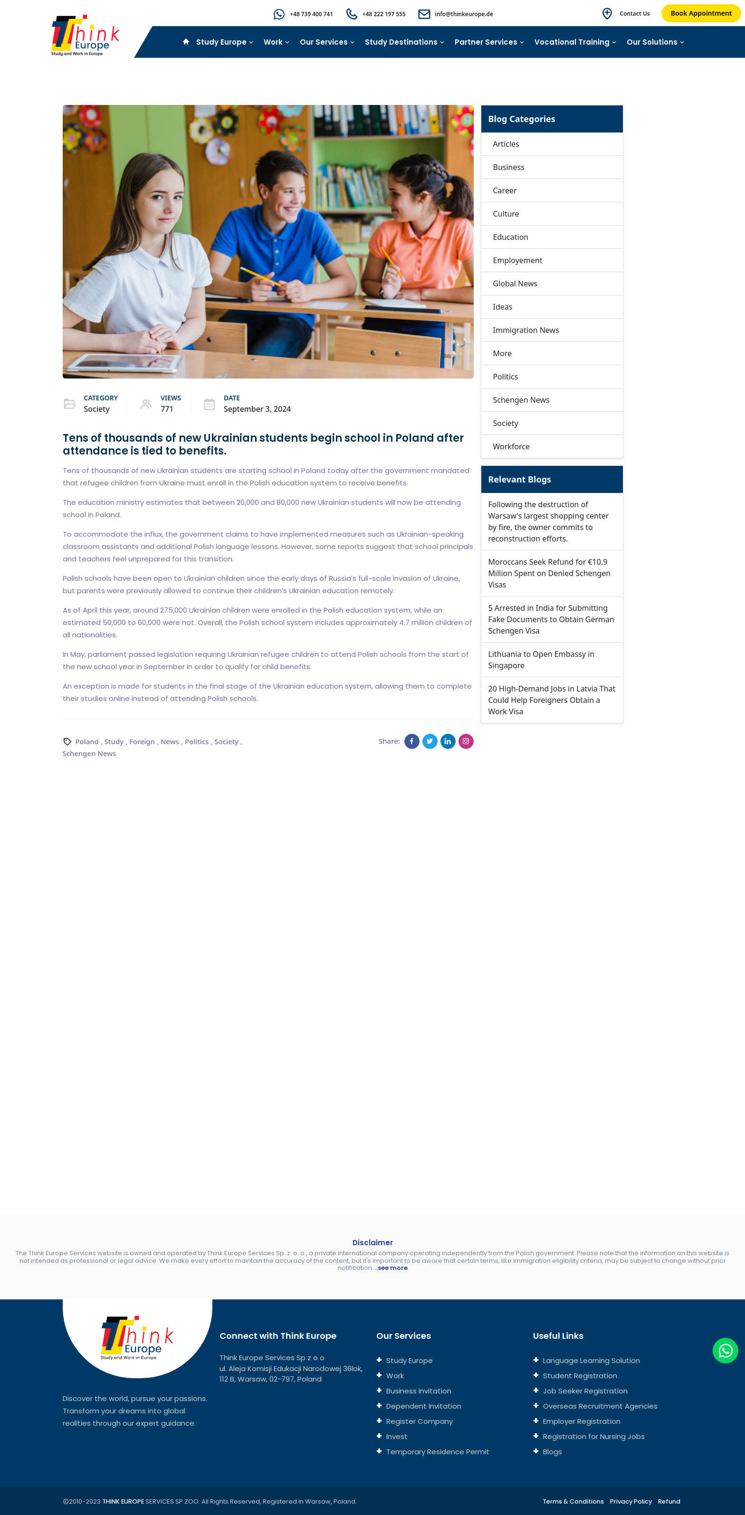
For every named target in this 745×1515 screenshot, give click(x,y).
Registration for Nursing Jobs (593, 1436)
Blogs (551, 1452)
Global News (515, 283)
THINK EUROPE (124, 1501)
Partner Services (490, 42)
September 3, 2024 (258, 409)
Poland (87, 741)
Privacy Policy (630, 1501)
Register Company (418, 1421)
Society (97, 409)
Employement (518, 260)
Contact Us (635, 13)
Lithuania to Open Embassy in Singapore (541, 660)
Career (505, 190)
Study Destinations (405, 42)
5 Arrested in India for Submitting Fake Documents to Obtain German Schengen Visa (551, 619)
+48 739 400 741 (310, 14)
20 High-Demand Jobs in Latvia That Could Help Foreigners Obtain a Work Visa (552, 700)
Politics (197, 741)
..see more (391, 1267)
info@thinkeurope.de (463, 14)
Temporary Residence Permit (436, 1452)
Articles (506, 144)
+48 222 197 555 (383, 14)
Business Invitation (417, 1391)
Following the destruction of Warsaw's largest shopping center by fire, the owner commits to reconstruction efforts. (548, 521)
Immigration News (526, 330)
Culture (506, 213)
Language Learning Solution (590, 1360)
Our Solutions (656, 42)
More (502, 353)
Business (509, 167)
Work (277, 42)
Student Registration (579, 1376)
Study (114, 741)
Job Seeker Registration (584, 1391)
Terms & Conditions (571, 1501)
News (170, 741)
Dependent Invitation (422, 1406)
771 (167, 409)
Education (511, 237)
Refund (669, 1501)
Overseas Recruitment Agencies (599, 1406)
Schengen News (90, 753)
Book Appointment (701, 13)
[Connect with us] (582, 947)
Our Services (327, 42)
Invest (396, 1436)
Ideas (503, 307)
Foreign (142, 741)
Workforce (511, 446)
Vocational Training (576, 42)
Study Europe (225, 42)
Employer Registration (581, 1421)
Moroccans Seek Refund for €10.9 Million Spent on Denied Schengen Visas (549, 573)
